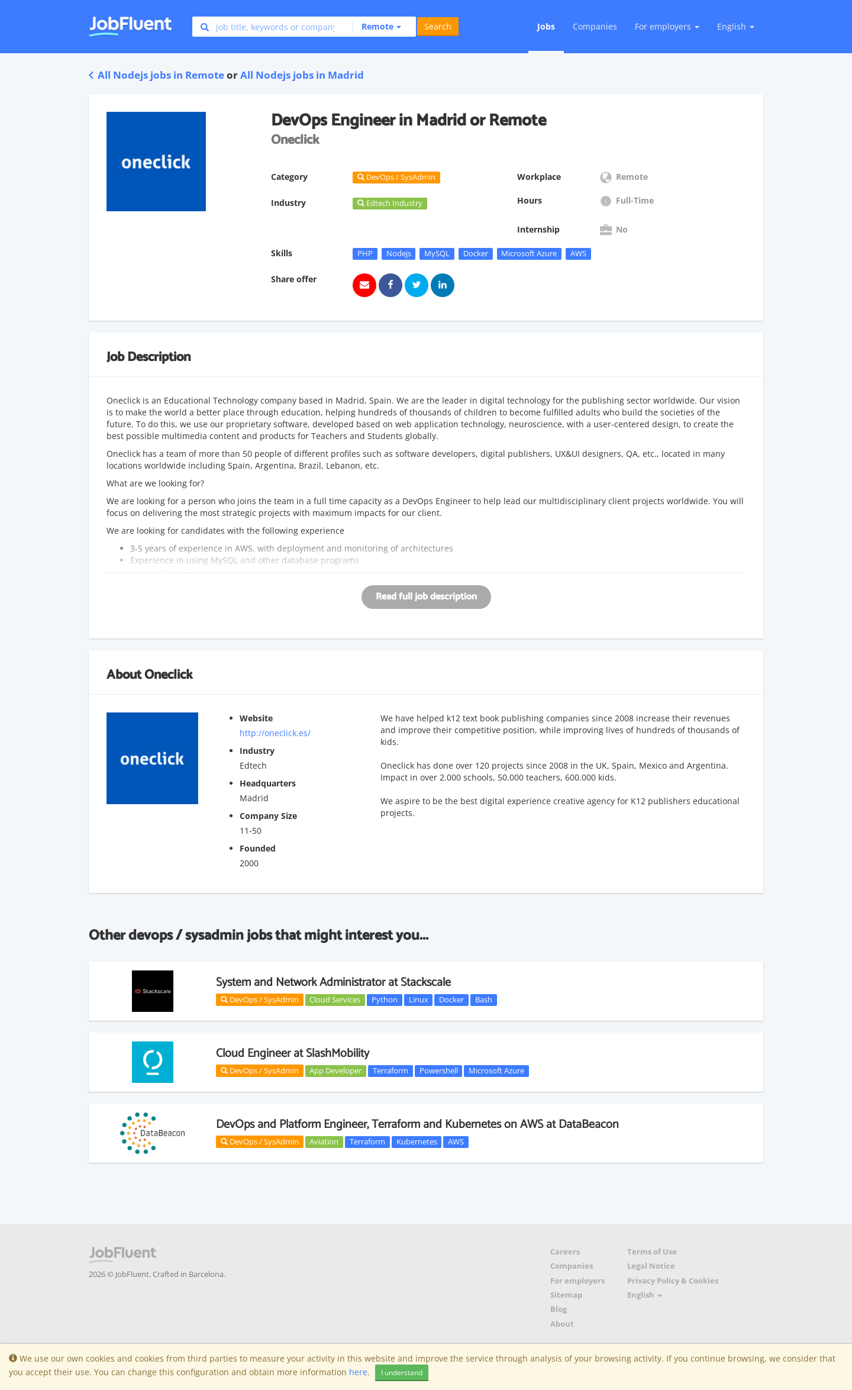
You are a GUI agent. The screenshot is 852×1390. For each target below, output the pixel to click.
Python (385, 999)
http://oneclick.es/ (275, 732)
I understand (401, 1373)
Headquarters (268, 783)
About (562, 1324)
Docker (475, 253)
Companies (595, 26)
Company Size (268, 815)
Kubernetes (416, 1141)
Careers (565, 1252)
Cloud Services (334, 999)
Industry (257, 750)
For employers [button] (667, 26)
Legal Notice (651, 1266)
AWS (578, 253)
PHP (365, 253)
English (735, 26)
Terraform (390, 1070)
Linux (418, 999)
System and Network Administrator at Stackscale (333, 982)
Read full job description (426, 597)
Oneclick (168, 675)
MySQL (437, 253)
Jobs (546, 26)
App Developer (335, 1070)
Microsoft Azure (529, 253)
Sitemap (566, 1295)
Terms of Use (652, 1252)
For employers (577, 1281)
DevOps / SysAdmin (260, 999)
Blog (558, 1309)
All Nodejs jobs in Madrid (302, 75)
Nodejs (398, 253)
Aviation (323, 1141)
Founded (258, 848)
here (358, 1372)
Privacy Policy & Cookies (672, 1281)
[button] (376, 27)
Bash (483, 999)
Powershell (438, 1070)
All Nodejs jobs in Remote (156, 75)
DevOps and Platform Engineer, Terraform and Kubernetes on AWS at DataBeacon (417, 1124)
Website (256, 718)
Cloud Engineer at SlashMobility (292, 1053)
